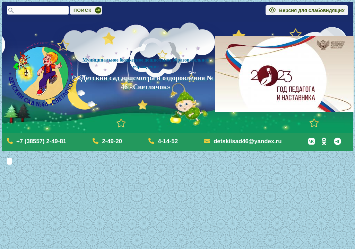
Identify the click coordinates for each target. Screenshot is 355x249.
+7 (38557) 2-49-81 (41, 141)
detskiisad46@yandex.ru (248, 141)
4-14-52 (168, 141)
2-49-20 (112, 141)
